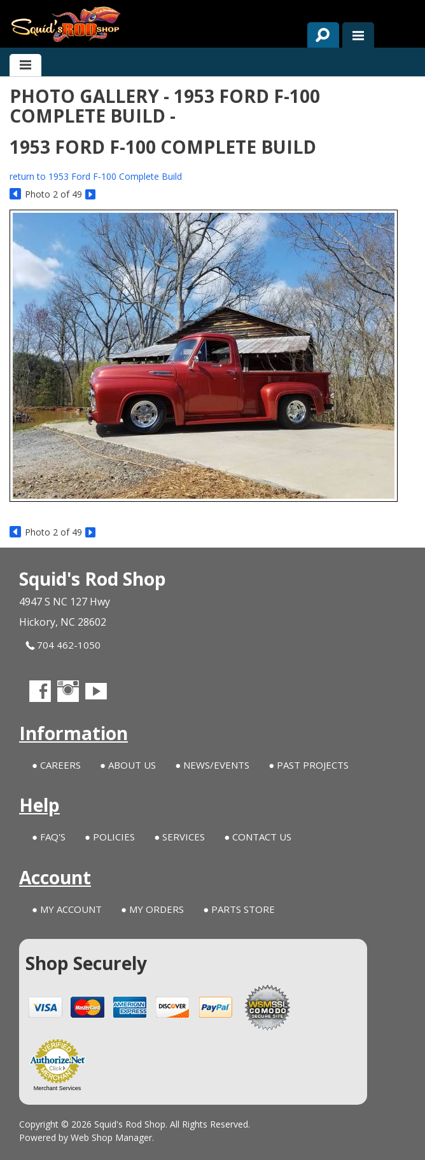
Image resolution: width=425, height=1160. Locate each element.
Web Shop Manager (111, 1137)
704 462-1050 (63, 645)
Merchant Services (57, 1088)
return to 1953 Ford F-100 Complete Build (96, 176)
